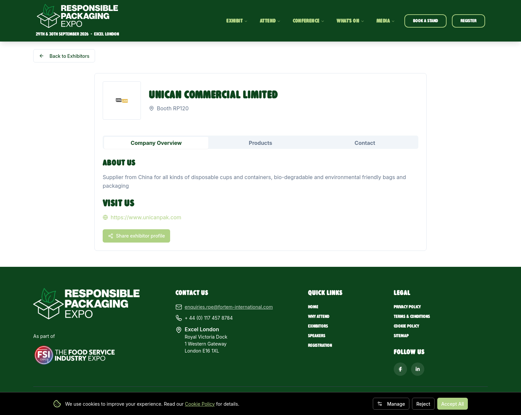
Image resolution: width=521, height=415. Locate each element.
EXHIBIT (237, 21)
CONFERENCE (309, 21)
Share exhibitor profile (136, 236)
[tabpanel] (260, 200)
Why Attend (318, 316)
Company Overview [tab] (156, 143)
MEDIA (385, 21)
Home (313, 307)
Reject (423, 404)
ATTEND (270, 21)
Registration (320, 345)
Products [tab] (260, 143)
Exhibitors (318, 326)
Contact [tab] (365, 143)
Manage (391, 404)
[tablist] (260, 142)
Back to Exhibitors (64, 56)
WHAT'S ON (351, 21)
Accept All (452, 404)
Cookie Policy (200, 404)
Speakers (316, 336)
